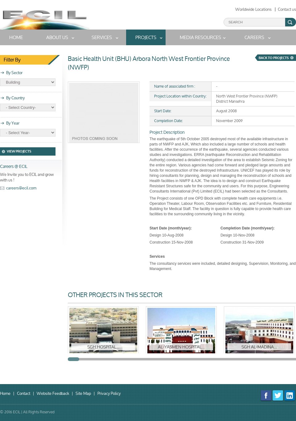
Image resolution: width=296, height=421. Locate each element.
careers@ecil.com (21, 188)
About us (57, 37)
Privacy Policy (109, 393)
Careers (254, 37)
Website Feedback (53, 393)
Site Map (83, 393)
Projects (145, 37)
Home (5, 393)
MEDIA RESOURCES (200, 37)
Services (102, 37)
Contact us (287, 9)
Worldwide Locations (253, 9)
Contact (23, 393)
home (16, 37)
